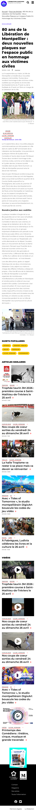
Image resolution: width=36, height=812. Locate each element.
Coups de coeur (6, 424)
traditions (5, 385)
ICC (11, 495)
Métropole (6, 345)
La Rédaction (29, 809)
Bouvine (12, 385)
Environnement (23, 353)
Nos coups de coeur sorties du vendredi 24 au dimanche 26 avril (16, 430)
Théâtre (4, 727)
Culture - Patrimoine (8, 135)
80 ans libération (8, 133)
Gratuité (5, 349)
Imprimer (17, 70)
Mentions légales (16, 809)
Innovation (5, 495)
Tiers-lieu (4, 459)
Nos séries (15, 791)
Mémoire (7, 131)
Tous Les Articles (15, 12)
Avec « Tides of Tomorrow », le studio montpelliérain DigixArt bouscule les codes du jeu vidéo (17, 505)
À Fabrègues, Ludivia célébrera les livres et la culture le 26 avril (17, 543)
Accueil (4, 12)
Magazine (15, 788)
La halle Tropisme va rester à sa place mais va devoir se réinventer (17, 465)
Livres (10, 537)
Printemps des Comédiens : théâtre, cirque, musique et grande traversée (15, 735)
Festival (4, 537)
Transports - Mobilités (20, 345)
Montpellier (8, 137)
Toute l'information (19, 794)
